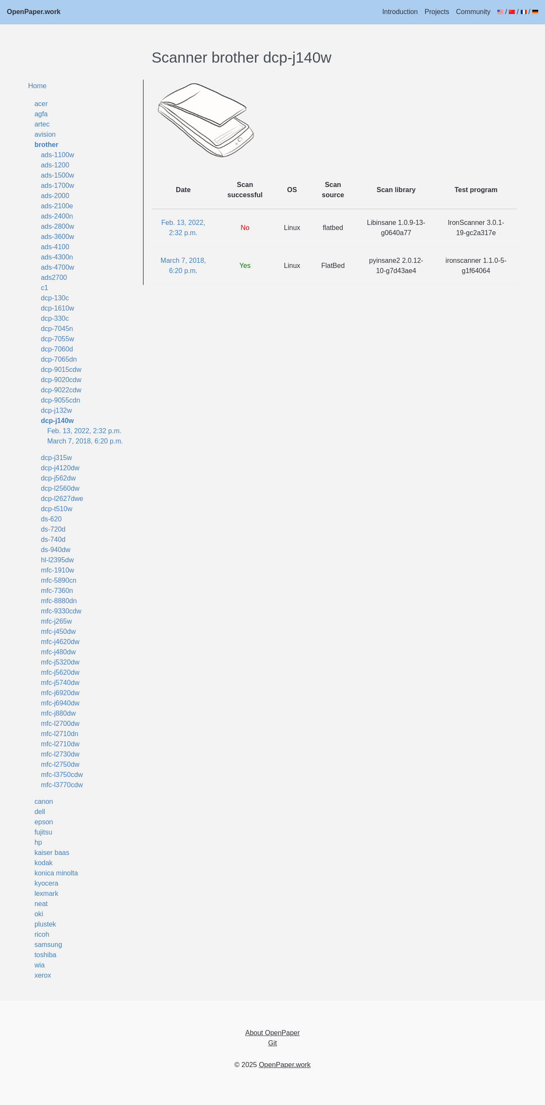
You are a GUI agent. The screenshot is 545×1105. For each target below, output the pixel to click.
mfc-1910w (57, 570)
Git (272, 1043)
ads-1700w (57, 185)
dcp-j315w (56, 457)
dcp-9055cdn (60, 400)
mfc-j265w (56, 621)
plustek (45, 924)
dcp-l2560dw (60, 488)
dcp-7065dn (59, 359)
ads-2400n (57, 216)
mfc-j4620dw (60, 641)
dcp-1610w (57, 308)
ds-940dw (55, 549)
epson (43, 822)
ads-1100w (57, 154)
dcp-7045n (57, 328)
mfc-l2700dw (60, 723)
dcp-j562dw (58, 478)
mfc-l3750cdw (62, 774)
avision (45, 134)
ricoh (41, 934)
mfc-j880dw (58, 713)
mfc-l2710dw (60, 744)
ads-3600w (57, 236)
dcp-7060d (57, 349)
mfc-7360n (57, 590)
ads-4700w (57, 267)
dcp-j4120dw (60, 468)
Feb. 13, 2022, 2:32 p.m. (84, 431)
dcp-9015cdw (61, 369)
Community (473, 11)
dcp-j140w (57, 420)
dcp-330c (55, 318)
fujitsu (43, 832)
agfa (41, 114)
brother (46, 144)
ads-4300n (57, 257)
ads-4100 (55, 246)
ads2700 (54, 277)
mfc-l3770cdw (62, 784)
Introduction (400, 11)
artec (42, 124)
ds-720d (53, 529)
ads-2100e (57, 206)
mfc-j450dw (58, 631)
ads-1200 (55, 165)
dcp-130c (55, 298)
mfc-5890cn (59, 580)
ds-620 (51, 519)
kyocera (46, 883)
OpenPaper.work (33, 11)
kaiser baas (51, 852)
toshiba (45, 954)
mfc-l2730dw (60, 754)
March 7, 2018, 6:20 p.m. (85, 441)
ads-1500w (57, 175)
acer (41, 103)
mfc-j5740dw (60, 682)
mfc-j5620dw (60, 672)
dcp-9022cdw (61, 390)
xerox (42, 975)
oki (38, 914)
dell (39, 811)
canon (43, 801)
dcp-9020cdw (61, 379)
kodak (43, 862)
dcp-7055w (57, 338)
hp (38, 842)
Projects (437, 11)
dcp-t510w (56, 508)
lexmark (46, 893)
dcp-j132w (56, 410)
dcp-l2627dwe (62, 498)
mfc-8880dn (59, 600)
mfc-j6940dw (60, 703)
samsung (48, 944)
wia (39, 965)
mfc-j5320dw (60, 662)
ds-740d (53, 539)
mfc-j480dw (58, 652)
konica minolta (56, 873)
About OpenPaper (272, 1032)
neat (41, 903)
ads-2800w (57, 226)
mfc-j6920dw (60, 692)
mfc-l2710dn (59, 733)
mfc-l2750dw (60, 764)
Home (37, 85)
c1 (44, 287)
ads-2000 (55, 195)
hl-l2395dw (57, 560)
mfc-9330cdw (61, 611)
